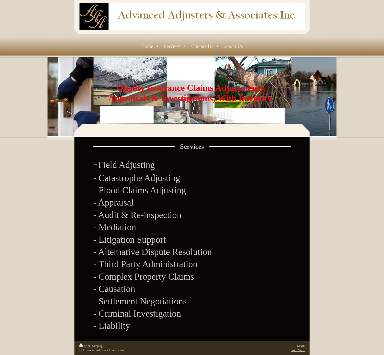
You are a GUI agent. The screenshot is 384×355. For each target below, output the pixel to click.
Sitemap (97, 346)
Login (301, 345)
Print (84, 346)
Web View (298, 350)
